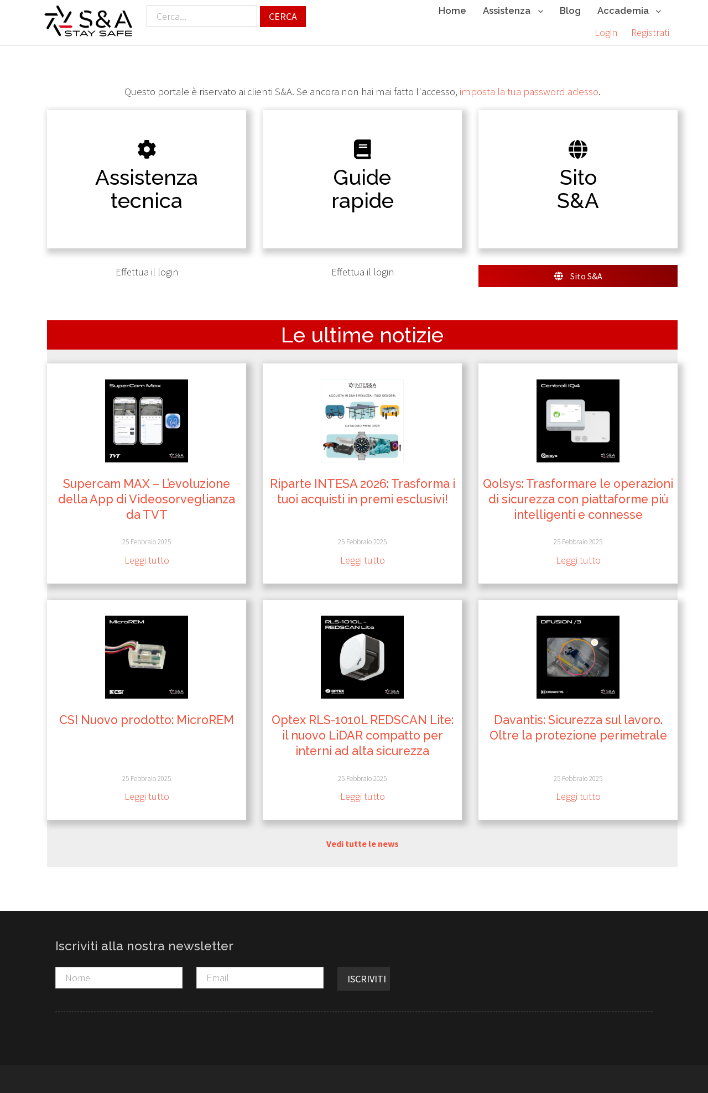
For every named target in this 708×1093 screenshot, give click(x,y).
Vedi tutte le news (362, 843)
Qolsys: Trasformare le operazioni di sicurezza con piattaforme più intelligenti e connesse (578, 499)
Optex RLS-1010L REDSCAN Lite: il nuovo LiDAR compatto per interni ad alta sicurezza (363, 735)
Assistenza (513, 11)
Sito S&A (578, 276)
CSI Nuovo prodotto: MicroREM (146, 720)
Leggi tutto (146, 560)
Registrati (650, 32)
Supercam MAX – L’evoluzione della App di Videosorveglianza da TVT (146, 499)
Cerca (283, 16)
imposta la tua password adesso (529, 91)
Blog (570, 10)
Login (606, 32)
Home (452, 10)
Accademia (629, 11)
